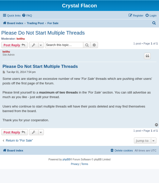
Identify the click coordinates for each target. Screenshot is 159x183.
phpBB (66, 159)
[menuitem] (27, 15)
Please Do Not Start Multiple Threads (43, 33)
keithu (21, 38)
